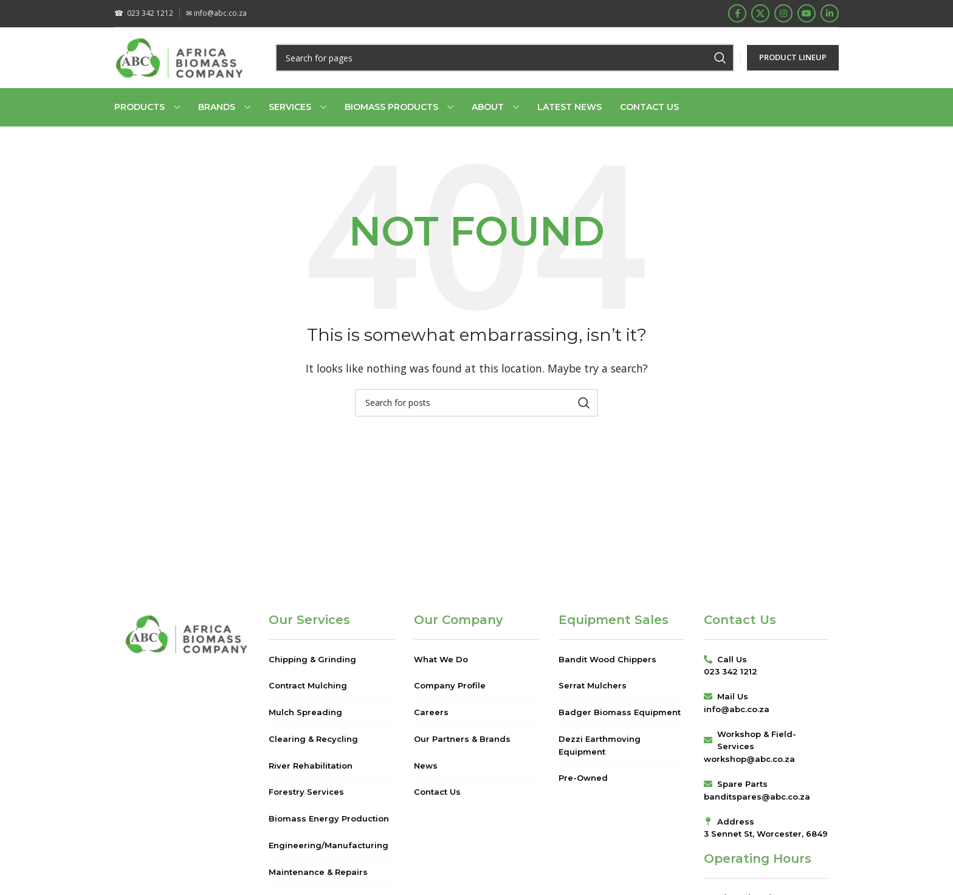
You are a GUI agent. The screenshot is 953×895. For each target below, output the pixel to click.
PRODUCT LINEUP (793, 57)
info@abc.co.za (216, 13)
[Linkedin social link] (830, 13)
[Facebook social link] (737, 13)
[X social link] (760, 13)
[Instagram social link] (783, 13)
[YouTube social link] (806, 13)
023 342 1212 (143, 13)
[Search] (504, 58)
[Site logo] (179, 56)
